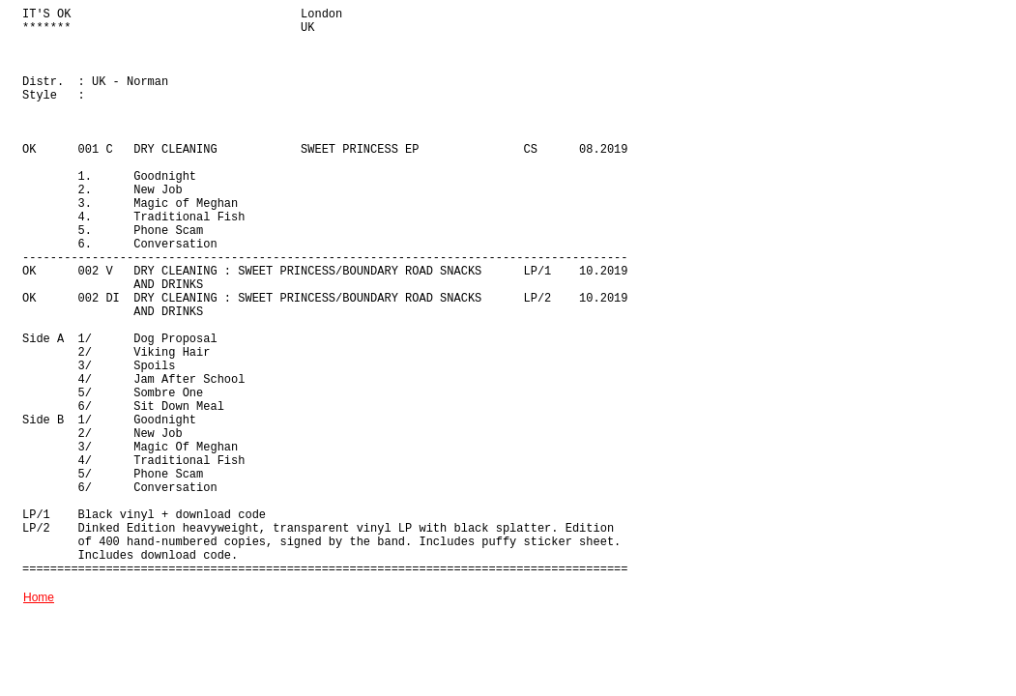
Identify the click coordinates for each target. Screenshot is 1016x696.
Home (38, 597)
